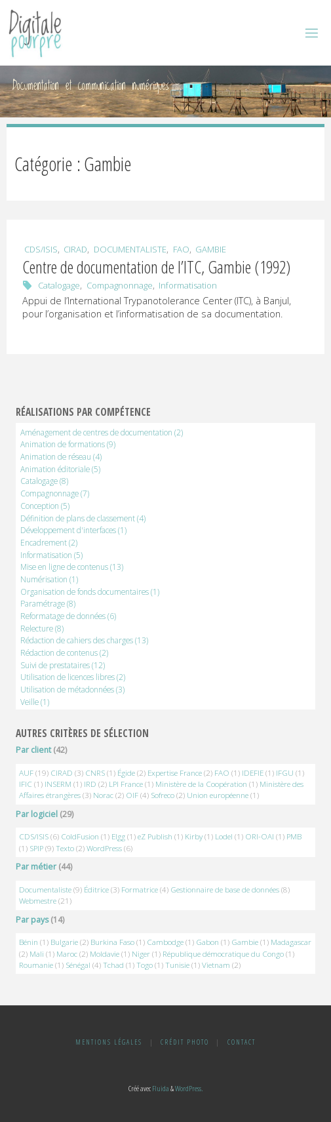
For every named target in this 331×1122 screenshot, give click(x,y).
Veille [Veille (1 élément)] (34, 701)
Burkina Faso (112, 942)
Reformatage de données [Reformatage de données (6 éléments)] (68, 616)
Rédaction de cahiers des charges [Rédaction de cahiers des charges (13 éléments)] (84, 640)
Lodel (224, 836)
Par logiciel (37, 814)
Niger (141, 954)
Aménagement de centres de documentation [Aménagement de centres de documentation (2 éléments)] (101, 432)
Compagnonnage (120, 285)
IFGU (285, 773)
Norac (103, 795)
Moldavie (104, 954)
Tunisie (177, 965)
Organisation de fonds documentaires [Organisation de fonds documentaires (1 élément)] (89, 591)
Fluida (160, 1088)
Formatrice (139, 889)
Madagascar (291, 942)
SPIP (36, 848)
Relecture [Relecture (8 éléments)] (42, 628)
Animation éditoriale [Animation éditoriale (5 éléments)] (60, 469)
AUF (26, 773)
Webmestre (37, 901)
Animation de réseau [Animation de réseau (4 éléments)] (61, 456)
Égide (126, 773)
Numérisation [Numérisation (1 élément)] (49, 579)
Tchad (113, 965)
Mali (36, 954)
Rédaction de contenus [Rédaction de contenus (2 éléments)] (64, 652)
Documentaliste (130, 249)
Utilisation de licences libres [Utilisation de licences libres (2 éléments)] (72, 676)
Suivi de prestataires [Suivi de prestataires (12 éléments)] (62, 665)
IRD (90, 784)
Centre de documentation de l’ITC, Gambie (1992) (156, 267)
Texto (65, 848)
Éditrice (96, 889)
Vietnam (216, 965)
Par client (33, 749)
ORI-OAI (259, 836)
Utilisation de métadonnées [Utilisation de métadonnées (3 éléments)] (72, 689)
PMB (294, 836)
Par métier (36, 866)
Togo (144, 965)
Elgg (118, 836)
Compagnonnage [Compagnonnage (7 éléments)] (54, 493)
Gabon (207, 942)
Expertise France (174, 773)
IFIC (25, 784)
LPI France (126, 784)
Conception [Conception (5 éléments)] (44, 505)
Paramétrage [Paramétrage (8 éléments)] (47, 603)
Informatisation (188, 285)
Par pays (32, 919)
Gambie (210, 249)
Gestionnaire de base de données (224, 889)
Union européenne (217, 795)
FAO (181, 249)
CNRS (95, 773)
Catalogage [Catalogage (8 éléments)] (44, 480)
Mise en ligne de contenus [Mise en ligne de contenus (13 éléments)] (71, 566)
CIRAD (75, 249)
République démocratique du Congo (223, 954)
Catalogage (59, 285)
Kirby (194, 836)
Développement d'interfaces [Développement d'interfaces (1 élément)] (73, 530)
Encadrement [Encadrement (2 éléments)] (48, 542)
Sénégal (78, 965)
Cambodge (165, 942)
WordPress (104, 848)
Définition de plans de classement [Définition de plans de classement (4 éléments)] (83, 518)
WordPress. (189, 1088)
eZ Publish (155, 836)
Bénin (28, 942)
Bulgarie (64, 942)
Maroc (66, 954)
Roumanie (36, 965)
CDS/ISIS (41, 249)
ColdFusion (80, 836)
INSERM (58, 784)
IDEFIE (252, 773)
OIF (132, 795)
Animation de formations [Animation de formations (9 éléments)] (67, 444)
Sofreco (162, 795)
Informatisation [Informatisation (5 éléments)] (51, 555)
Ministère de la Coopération (201, 784)
